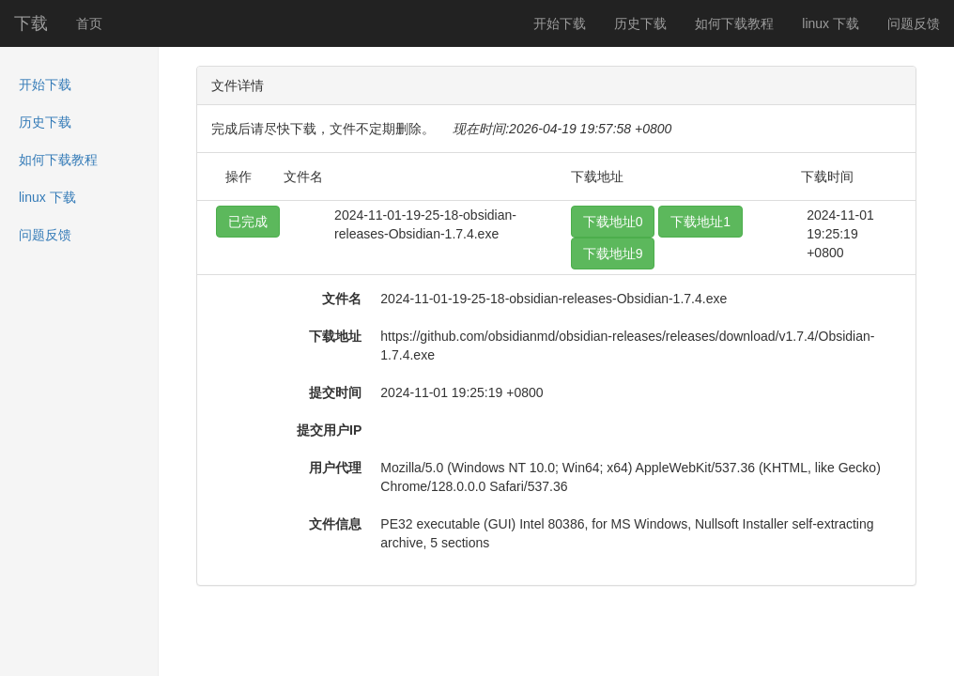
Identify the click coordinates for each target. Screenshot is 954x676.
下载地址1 (700, 221)
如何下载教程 (734, 23)
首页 (89, 23)
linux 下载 (830, 23)
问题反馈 (913, 23)
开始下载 (559, 23)
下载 (31, 23)
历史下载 (640, 23)
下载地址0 (613, 221)
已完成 (248, 221)
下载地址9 (613, 253)
